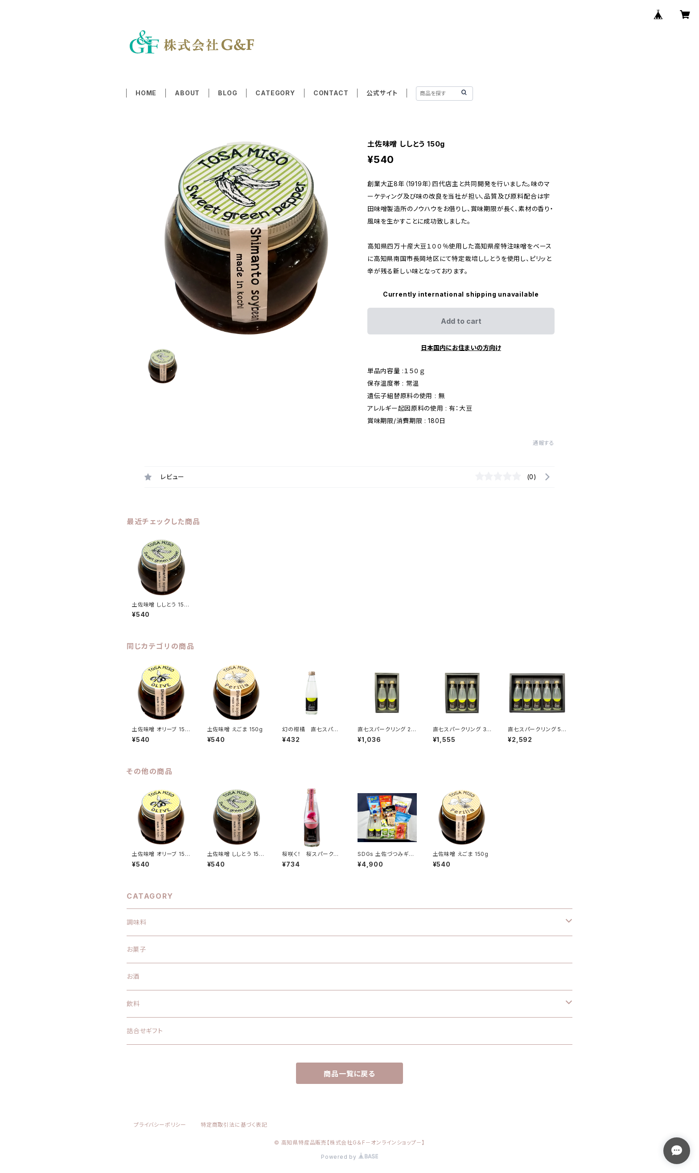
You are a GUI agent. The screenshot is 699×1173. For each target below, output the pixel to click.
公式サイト (382, 93)
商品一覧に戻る (349, 1073)
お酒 (133, 976)
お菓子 (136, 949)
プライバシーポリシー (160, 1124)
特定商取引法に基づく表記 (234, 1124)
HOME (146, 93)
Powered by (349, 1156)
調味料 (136, 922)
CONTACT (331, 93)
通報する (544, 443)
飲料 (133, 1003)
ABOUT (187, 93)
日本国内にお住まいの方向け (461, 347)
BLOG (227, 93)
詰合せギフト (145, 1031)
